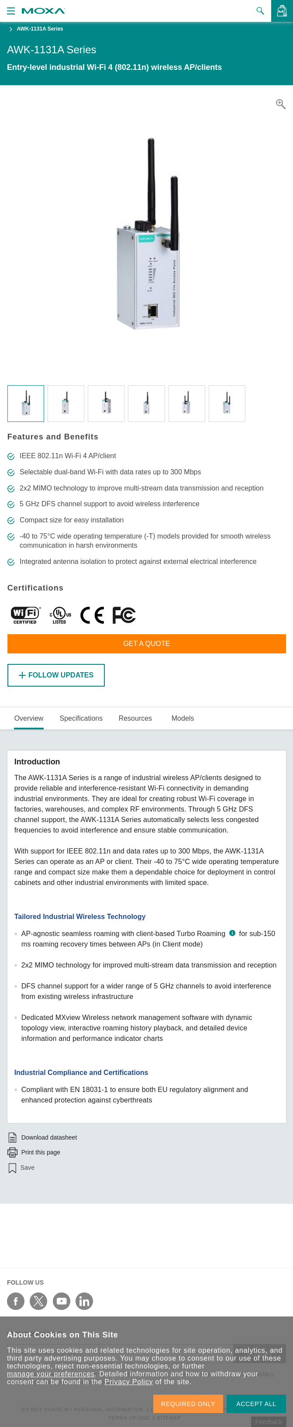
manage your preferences (51, 1374)
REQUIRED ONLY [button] (188, 1403)
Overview (29, 718)
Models (183, 718)
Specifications (81, 718)
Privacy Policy (128, 1382)
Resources (135, 718)
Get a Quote (146, 643)
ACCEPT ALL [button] (256, 1403)
